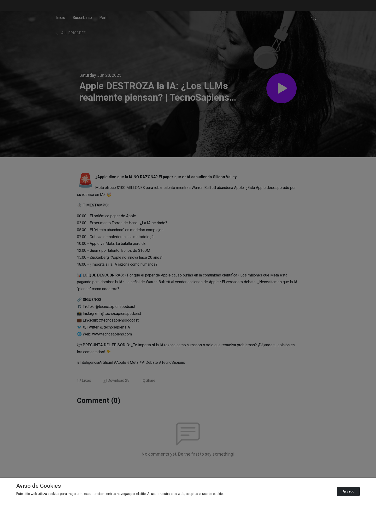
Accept (348, 491)
